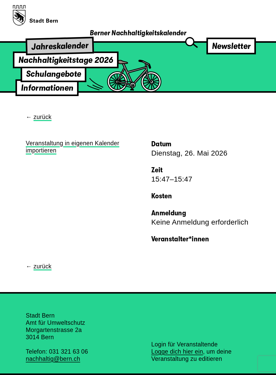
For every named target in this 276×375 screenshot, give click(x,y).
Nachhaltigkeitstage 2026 (65, 60)
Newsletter (231, 46)
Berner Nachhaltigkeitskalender (138, 33)
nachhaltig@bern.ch (53, 358)
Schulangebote (53, 74)
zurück (43, 117)
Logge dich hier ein (177, 351)
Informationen (47, 88)
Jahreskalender (60, 46)
